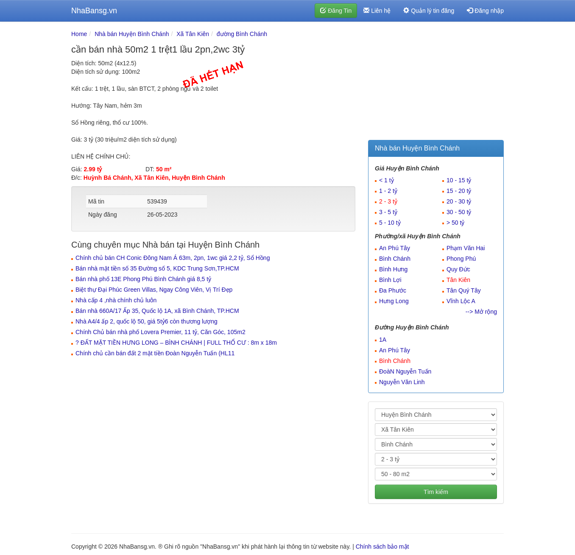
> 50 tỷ (455, 222)
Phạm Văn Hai (466, 248)
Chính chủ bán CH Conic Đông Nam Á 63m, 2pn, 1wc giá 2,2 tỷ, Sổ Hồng (172, 257)
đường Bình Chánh (242, 34)
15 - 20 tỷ (459, 190)
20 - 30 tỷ (459, 201)
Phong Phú (461, 258)
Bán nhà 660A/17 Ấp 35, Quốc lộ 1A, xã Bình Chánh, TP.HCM (157, 310)
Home (79, 34)
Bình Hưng (393, 269)
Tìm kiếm (436, 491)
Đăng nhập (485, 10)
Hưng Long (394, 301)
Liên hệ (377, 10)
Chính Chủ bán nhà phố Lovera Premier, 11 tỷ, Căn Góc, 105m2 (160, 332)
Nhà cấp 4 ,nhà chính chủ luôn (115, 300)
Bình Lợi (390, 279)
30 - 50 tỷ (459, 212)
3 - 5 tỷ (388, 212)
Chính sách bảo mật (382, 546)
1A (382, 339)
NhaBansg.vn (94, 10)
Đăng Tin (336, 10)
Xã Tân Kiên (192, 34)
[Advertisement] (436, 83)
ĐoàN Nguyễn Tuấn (405, 371)
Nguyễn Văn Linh (402, 382)
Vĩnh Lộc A (461, 301)
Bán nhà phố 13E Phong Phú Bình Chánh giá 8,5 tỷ (143, 279)
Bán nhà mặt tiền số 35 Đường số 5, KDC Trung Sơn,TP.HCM (157, 268)
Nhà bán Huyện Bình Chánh (132, 34)
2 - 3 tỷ (388, 201)
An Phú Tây (394, 248)
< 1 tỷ (386, 180)
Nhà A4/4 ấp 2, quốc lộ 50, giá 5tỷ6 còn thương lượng (146, 321)
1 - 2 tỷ (388, 190)
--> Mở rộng (481, 311)
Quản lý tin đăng (428, 10)
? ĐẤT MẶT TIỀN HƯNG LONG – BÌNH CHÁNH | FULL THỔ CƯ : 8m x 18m (176, 342)
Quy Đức (458, 269)
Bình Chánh (394, 258)
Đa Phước (392, 290)
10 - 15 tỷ (459, 180)
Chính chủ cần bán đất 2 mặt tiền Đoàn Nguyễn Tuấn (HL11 (154, 353)
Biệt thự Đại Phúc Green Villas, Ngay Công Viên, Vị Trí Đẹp (153, 289)
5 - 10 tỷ (390, 222)
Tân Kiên (458, 279)
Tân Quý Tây (464, 290)
